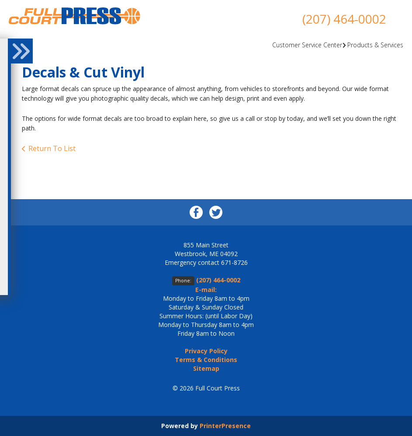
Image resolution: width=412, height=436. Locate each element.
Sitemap (206, 368)
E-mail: (206, 289)
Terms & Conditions (206, 359)
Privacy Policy (206, 351)
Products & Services (375, 45)
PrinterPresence (225, 426)
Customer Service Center (307, 45)
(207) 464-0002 (344, 19)
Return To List (52, 148)
